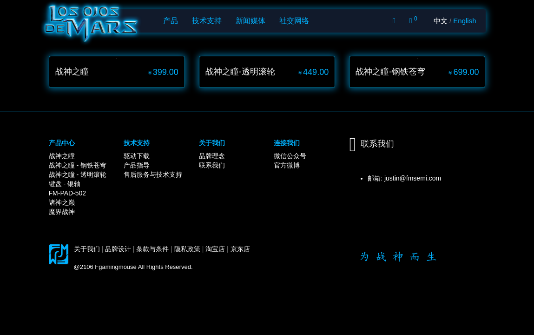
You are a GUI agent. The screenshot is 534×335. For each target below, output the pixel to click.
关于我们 (87, 249)
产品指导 (137, 165)
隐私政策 (187, 249)
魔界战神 (62, 211)
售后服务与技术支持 (153, 174)
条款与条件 (152, 249)
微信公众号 (290, 156)
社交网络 (294, 21)
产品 (170, 21)
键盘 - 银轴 (64, 184)
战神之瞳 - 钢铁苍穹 (77, 165)
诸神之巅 (62, 202)
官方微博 (287, 165)
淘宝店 (215, 249)
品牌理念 (212, 156)
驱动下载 (137, 156)
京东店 (240, 249)
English (464, 21)
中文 (441, 21)
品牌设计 (118, 249)
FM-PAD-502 (67, 193)
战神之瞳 (62, 156)
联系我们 (212, 165)
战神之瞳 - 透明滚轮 (77, 174)
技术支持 (207, 21)
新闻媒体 (250, 21)
